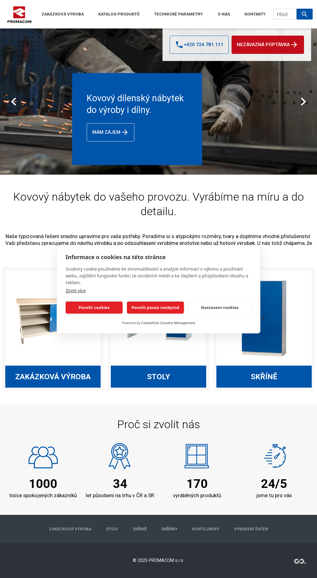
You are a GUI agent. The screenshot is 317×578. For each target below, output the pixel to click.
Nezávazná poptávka (267, 44)
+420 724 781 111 (199, 44)
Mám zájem (110, 132)
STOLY (112, 529)
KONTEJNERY (205, 529)
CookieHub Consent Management (168, 322)
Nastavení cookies (220, 307)
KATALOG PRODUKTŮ (119, 14)
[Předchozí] (13, 101)
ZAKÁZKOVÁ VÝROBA (62, 14)
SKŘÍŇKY (169, 529)
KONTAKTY (255, 14)
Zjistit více (76, 290)
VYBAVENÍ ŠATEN (251, 529)
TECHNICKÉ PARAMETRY (178, 14)
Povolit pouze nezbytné (156, 307)
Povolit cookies (94, 307)
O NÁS (224, 14)
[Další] (303, 101)
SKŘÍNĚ (140, 529)
